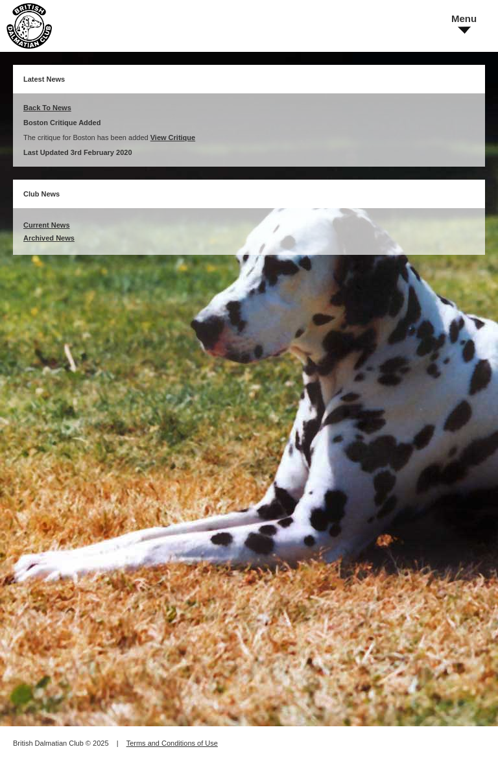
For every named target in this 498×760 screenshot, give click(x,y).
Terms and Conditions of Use (172, 743)
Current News (46, 225)
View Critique (172, 137)
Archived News (49, 238)
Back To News (47, 108)
